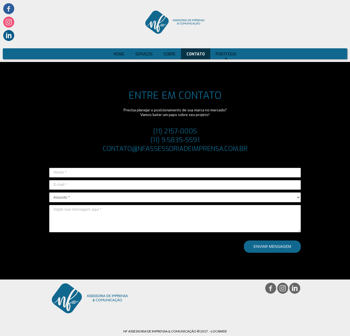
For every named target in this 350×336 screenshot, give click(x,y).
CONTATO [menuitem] (195, 54)
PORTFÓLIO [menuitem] (226, 54)
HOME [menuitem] (119, 54)
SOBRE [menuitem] (170, 54)
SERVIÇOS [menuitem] (144, 54)
